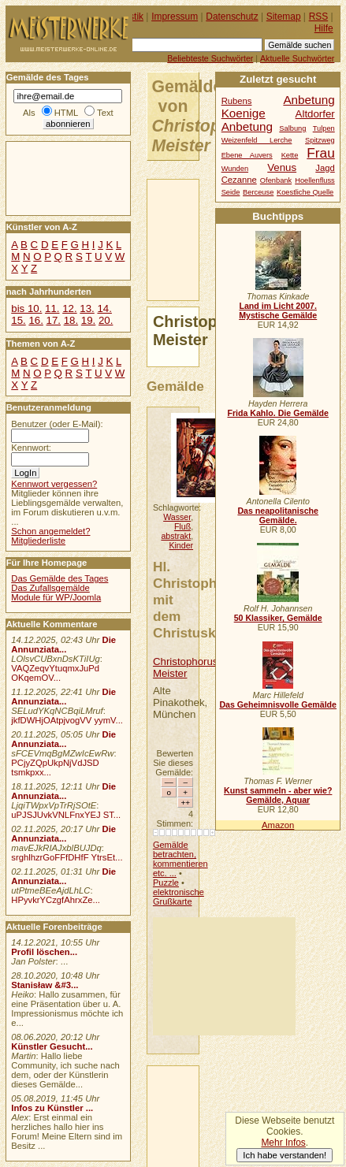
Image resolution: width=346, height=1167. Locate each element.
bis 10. (26, 308)
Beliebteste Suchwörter (210, 58)
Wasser (177, 517)
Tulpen (324, 128)
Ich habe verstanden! (284, 1155)
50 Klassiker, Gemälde (278, 618)
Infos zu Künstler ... (52, 1108)
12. (69, 308)
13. (87, 308)
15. (18, 320)
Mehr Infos (283, 1142)
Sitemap (283, 16)
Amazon (278, 825)
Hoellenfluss (315, 180)
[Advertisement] (224, 976)
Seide (230, 192)
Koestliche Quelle (305, 192)
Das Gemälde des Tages (59, 578)
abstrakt (176, 536)
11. (52, 308)
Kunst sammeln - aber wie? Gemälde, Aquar (278, 795)
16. (35, 320)
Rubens (236, 101)
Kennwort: (31, 447)
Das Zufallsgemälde (50, 588)
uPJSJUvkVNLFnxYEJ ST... (66, 815)
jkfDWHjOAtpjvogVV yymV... (67, 720)
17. (54, 320)
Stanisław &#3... (44, 985)
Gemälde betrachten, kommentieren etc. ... (180, 859)
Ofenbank (276, 180)
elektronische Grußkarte (178, 896)
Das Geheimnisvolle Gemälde (278, 704)
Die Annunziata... (63, 644)
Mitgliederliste (38, 540)
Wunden (234, 169)
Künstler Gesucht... (51, 1046)
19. (88, 320)
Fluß (182, 526)
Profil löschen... (44, 952)
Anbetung (247, 126)
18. (71, 320)
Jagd (324, 168)
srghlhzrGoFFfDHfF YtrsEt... (66, 857)
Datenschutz (232, 16)
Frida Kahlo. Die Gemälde (278, 413)
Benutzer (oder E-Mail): (56, 424)
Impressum (174, 16)
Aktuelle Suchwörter (297, 58)
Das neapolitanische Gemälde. (277, 515)
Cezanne (239, 179)
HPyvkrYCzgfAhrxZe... (55, 900)
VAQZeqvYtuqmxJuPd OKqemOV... (55, 672)
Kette (290, 155)
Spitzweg (320, 140)
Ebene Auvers (247, 155)
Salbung (292, 128)
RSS (319, 16)
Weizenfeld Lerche (256, 140)
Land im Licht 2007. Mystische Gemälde (278, 310)
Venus (281, 167)
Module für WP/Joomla (56, 597)
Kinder (181, 545)
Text (105, 112)
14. (104, 308)
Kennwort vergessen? (54, 484)
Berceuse (258, 192)
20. (106, 320)
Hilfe (323, 28)
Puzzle (166, 882)
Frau (320, 153)
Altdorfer (315, 114)
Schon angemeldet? (50, 531)
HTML (66, 112)
